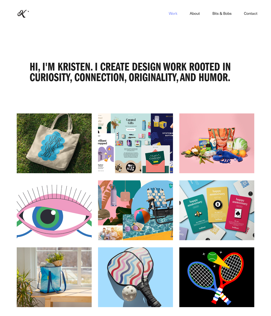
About (195, 13)
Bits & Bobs (222, 13)
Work (173, 13)
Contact (250, 13)
